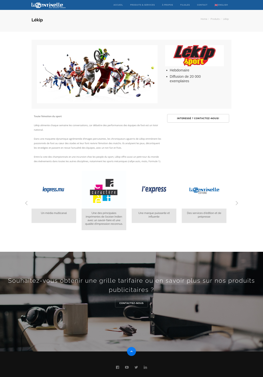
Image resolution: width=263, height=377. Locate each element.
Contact (202, 5)
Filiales (185, 5)
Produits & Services (142, 5)
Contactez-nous (131, 303)
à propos (167, 5)
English (221, 5)
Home (204, 19)
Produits (215, 19)
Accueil (118, 5)
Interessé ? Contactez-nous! (198, 118)
